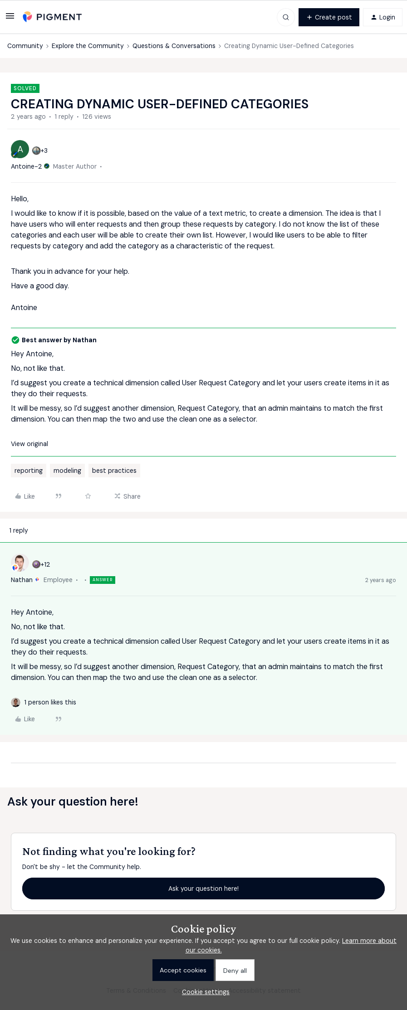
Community (25, 46)
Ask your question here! (203, 888)
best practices (114, 470)
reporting (29, 470)
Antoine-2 (26, 166)
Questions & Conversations (174, 46)
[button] (10, 19)
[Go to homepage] (52, 17)
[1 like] (50, 702)
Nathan (22, 580)
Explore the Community (88, 46)
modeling (67, 470)
